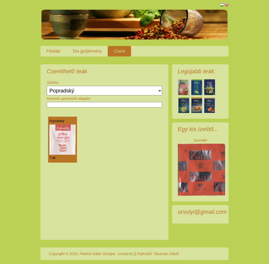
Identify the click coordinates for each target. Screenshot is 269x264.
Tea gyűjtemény (87, 51)
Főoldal (53, 51)
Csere (119, 51)
